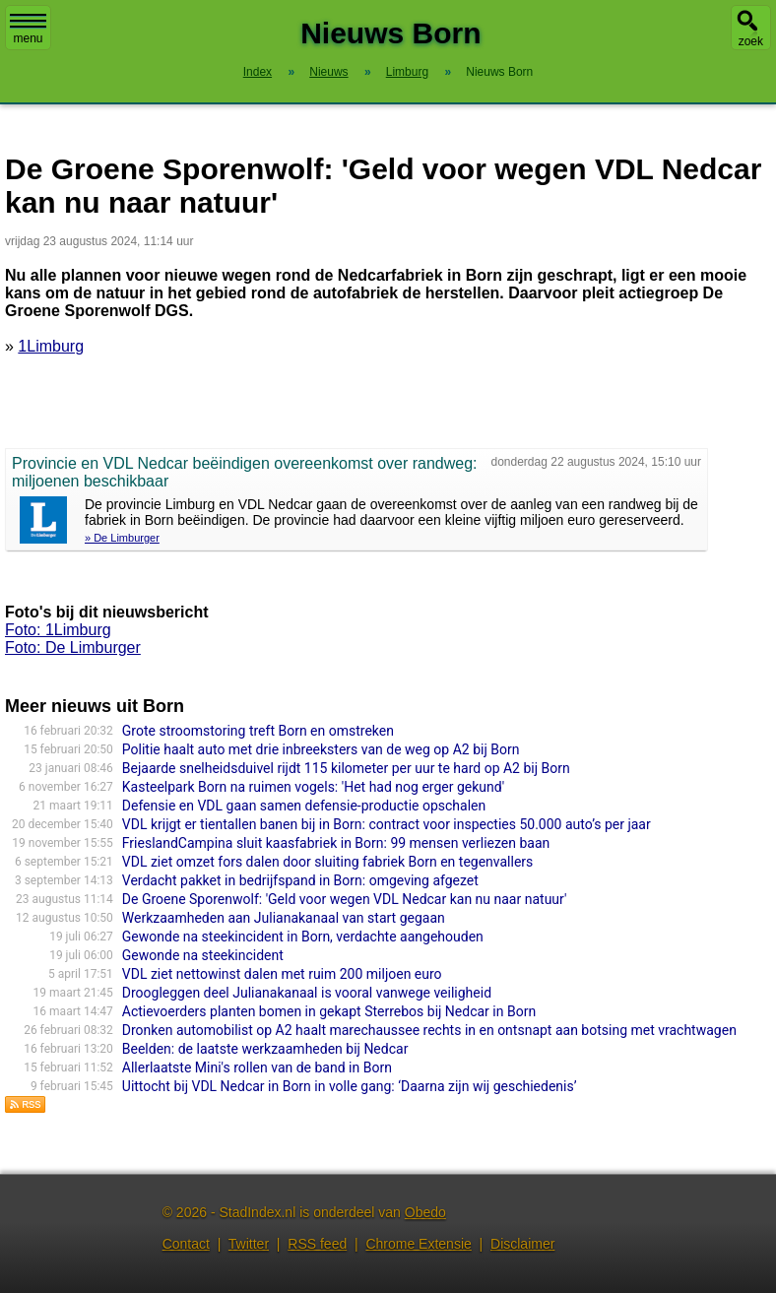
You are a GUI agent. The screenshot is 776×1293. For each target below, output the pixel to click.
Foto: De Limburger (73, 647)
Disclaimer (522, 1244)
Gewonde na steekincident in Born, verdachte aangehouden (303, 936)
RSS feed (317, 1244)
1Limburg (51, 346)
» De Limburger (122, 538)
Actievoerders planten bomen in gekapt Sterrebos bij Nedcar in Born (329, 1011)
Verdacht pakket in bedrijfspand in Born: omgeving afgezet (300, 880)
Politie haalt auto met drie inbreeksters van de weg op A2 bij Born (321, 749)
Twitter (248, 1244)
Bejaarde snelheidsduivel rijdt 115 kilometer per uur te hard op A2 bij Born (346, 768)
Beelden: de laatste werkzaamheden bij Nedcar (265, 1049)
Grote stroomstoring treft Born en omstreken (258, 731)
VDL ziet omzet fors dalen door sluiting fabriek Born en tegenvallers (328, 862)
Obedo (425, 1212)
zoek (751, 41)
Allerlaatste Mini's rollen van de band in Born (257, 1067)
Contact (186, 1244)
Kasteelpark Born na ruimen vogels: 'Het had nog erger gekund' (313, 787)
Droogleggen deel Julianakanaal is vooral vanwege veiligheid (306, 993)
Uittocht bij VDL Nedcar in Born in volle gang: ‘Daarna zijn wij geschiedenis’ (349, 1086)
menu (28, 29)
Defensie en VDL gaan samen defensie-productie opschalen (303, 805)
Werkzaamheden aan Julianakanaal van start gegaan (283, 918)
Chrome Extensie (418, 1244)
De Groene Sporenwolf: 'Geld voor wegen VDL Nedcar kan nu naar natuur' (344, 899)
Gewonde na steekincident (203, 955)
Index (257, 72)
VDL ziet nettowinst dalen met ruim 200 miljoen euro (282, 974)
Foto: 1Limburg (58, 629)
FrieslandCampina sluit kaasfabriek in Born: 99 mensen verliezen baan (336, 843)
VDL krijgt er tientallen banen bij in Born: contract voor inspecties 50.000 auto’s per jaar (386, 824)
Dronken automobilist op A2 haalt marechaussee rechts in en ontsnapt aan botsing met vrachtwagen (429, 1030)
